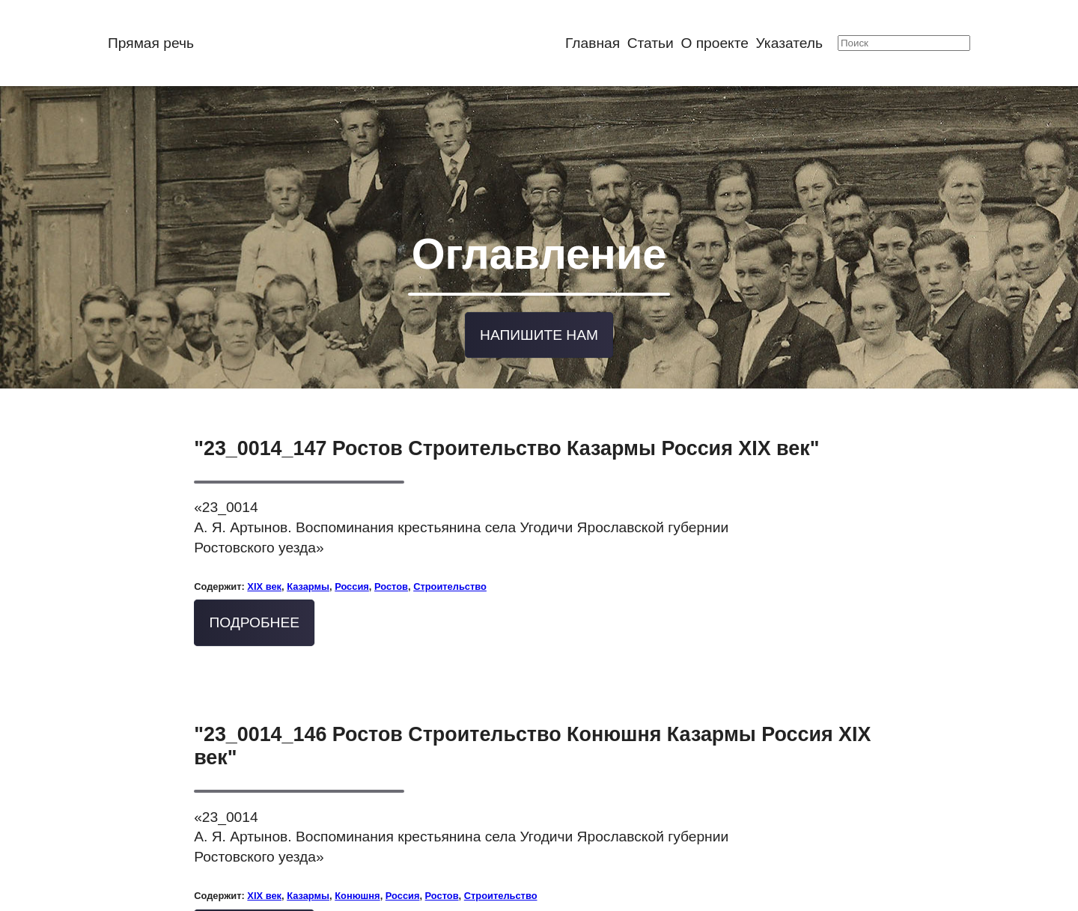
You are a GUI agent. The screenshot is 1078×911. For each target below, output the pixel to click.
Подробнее (254, 611)
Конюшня (357, 883)
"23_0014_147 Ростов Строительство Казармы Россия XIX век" (506, 436)
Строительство (450, 574)
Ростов (391, 574)
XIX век (264, 574)
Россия (352, 574)
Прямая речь (151, 43)
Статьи (650, 43)
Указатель (789, 43)
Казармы (308, 574)
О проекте (714, 43)
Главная (592, 43)
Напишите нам (539, 324)
